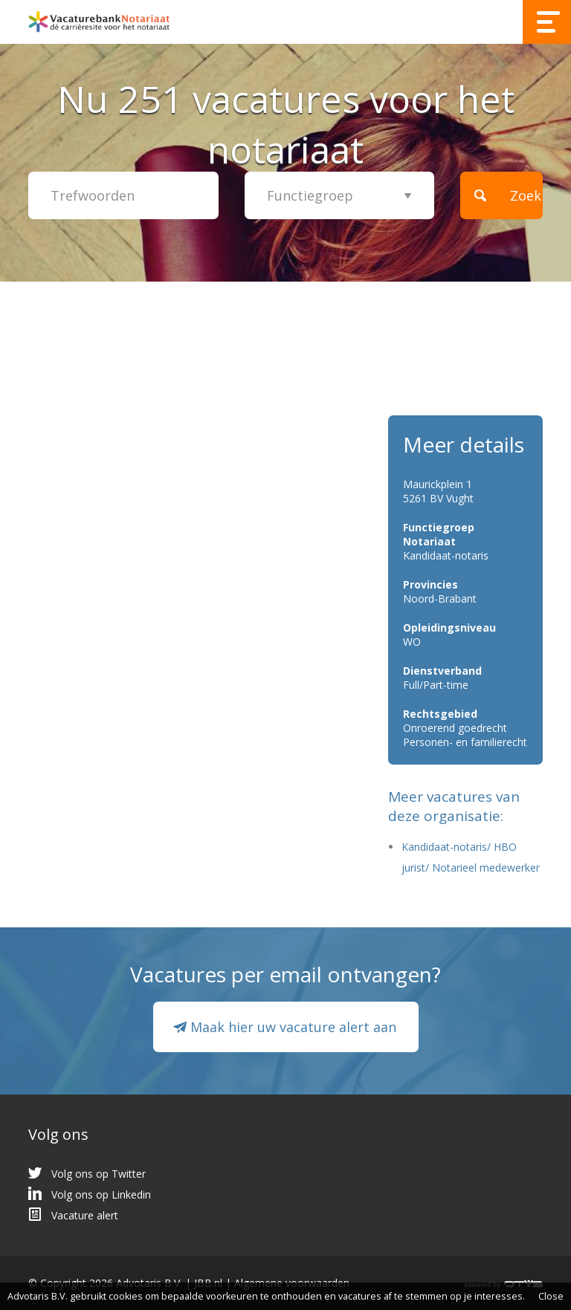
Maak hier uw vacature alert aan (293, 1027)
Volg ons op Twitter (98, 1174)
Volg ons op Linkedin (101, 1194)
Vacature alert (84, 1215)
